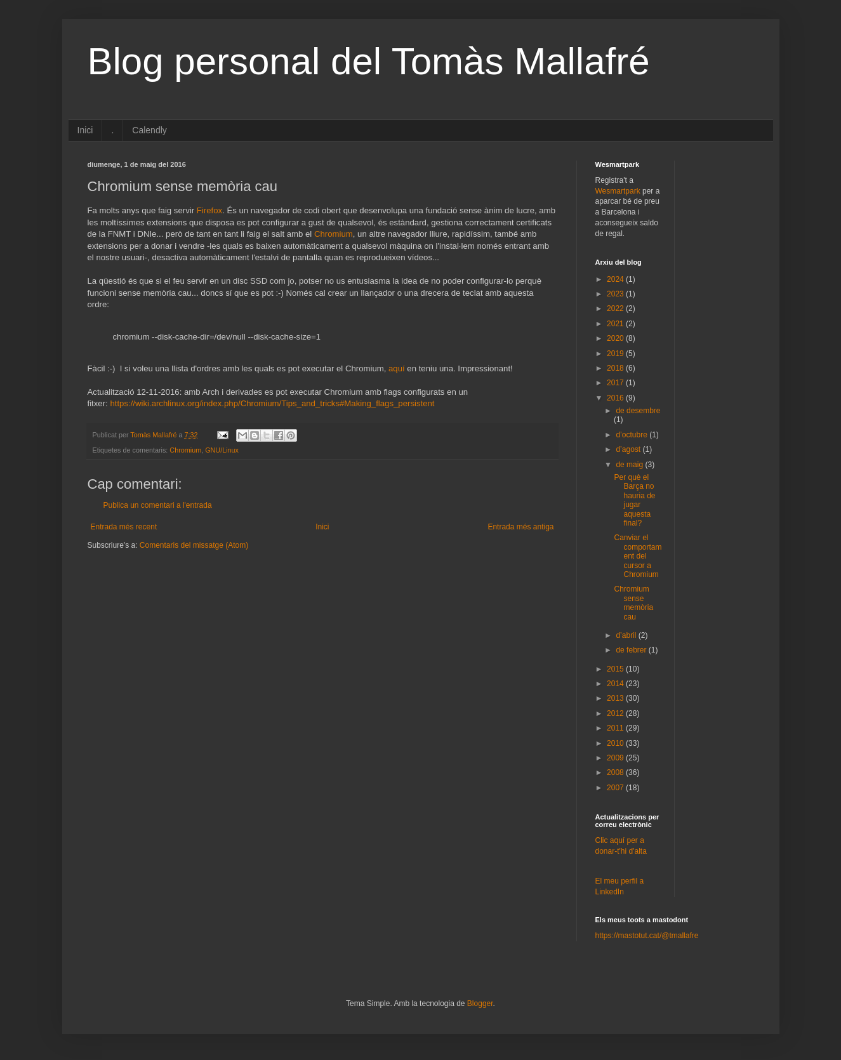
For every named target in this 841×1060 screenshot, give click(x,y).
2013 (616, 698)
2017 (616, 382)
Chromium (333, 234)
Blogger (480, 1003)
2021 (616, 323)
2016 (616, 398)
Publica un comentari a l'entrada (157, 505)
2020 (616, 338)
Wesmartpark (617, 191)
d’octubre (632, 434)
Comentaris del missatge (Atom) (194, 545)
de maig (630, 464)
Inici (85, 130)
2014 (616, 683)
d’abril (627, 635)
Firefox (209, 210)
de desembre (638, 410)
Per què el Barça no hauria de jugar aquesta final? (634, 500)
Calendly (149, 130)
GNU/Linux (222, 450)
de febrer (632, 650)
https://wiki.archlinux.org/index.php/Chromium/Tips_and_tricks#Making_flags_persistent (272, 403)
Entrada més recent (124, 526)
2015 (616, 669)
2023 (616, 293)
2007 (616, 787)
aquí (396, 368)
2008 (616, 772)
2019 (616, 353)
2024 (616, 279)
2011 (616, 728)
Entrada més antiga (520, 526)
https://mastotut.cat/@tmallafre (647, 935)
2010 (616, 743)
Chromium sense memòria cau (633, 603)
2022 (616, 308)
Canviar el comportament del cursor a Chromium (637, 556)
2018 (616, 368)
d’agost (629, 449)
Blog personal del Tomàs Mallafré (369, 61)
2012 (616, 713)
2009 (616, 757)
